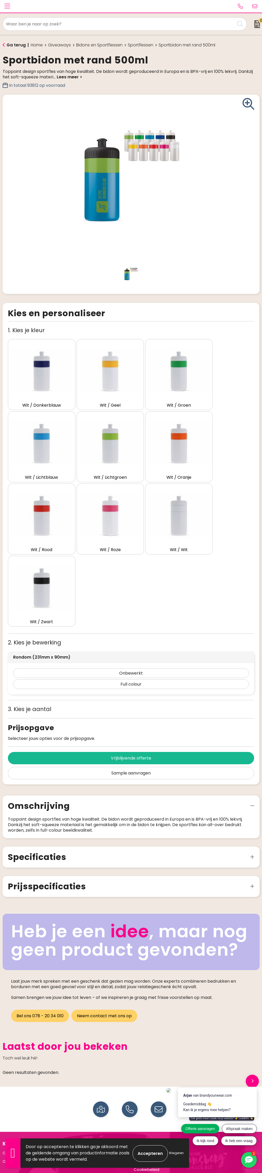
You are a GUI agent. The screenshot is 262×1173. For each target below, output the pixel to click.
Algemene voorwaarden (157, 1059)
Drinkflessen (14, 1117)
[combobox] (118, 24)
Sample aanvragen (131, 680)
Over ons (11, 1067)
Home (37, 45)
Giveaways (59, 45)
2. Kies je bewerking (34, 549)
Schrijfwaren (14, 1126)
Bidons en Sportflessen (99, 45)
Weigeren (176, 1153)
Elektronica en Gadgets (25, 1134)
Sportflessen (140, 45)
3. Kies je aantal (29, 615)
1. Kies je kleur (26, 330)
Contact (11, 1059)
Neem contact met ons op (105, 922)
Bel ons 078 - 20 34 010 (40, 922)
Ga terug (16, 45)
